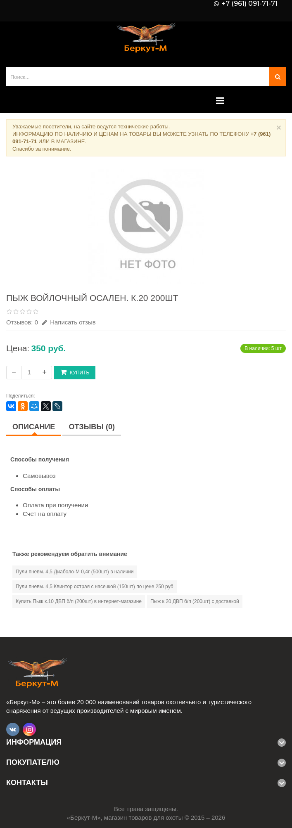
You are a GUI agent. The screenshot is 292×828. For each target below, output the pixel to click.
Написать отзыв (69, 322)
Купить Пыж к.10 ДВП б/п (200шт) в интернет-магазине (79, 601)
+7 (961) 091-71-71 (249, 3)
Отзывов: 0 (22, 322)
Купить (74, 372)
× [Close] (278, 127)
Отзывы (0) (92, 427)
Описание (33, 427)
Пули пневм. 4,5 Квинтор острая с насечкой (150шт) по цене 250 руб (94, 586)
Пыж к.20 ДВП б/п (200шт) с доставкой (194, 601)
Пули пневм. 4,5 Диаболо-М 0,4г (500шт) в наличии (75, 572)
